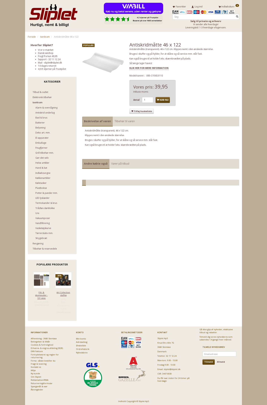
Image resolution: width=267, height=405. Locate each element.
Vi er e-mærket (45, 49)
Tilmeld (208, 361)
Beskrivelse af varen (97, 120)
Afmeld (221, 361)
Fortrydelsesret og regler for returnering (45, 355)
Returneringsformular (41, 382)
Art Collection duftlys (63, 293)
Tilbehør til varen (125, 120)
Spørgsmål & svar (39, 385)
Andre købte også (96, 163)
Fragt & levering (39, 363)
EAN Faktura (37, 350)
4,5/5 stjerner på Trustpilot (52, 68)
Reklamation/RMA (39, 379)
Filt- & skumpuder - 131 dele (41, 294)
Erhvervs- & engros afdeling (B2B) (47, 347)
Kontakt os (36, 366)
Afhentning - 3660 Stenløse (44, 337)
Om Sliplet (36, 376)
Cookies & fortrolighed (42, 344)
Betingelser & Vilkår (40, 340)
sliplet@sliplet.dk (53, 61)
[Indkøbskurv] (229, 6)
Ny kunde (35, 372)
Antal (136, 99)
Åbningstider (37, 389)
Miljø (33, 369)
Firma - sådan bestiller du (43, 360)
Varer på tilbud (120, 163)
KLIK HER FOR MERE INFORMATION (149, 67)
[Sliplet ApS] (53, 14)
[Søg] (237, 16)
